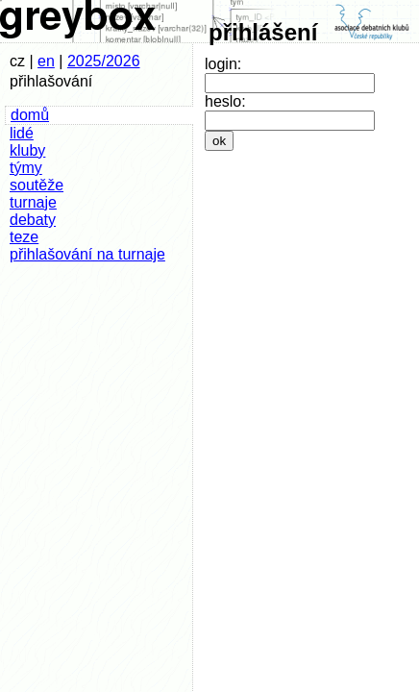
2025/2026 (103, 61)
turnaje (33, 202)
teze (24, 237)
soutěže (36, 185)
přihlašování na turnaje (87, 254)
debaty (33, 219)
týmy (26, 168)
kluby (27, 150)
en (46, 61)
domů (30, 115)
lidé (22, 133)
